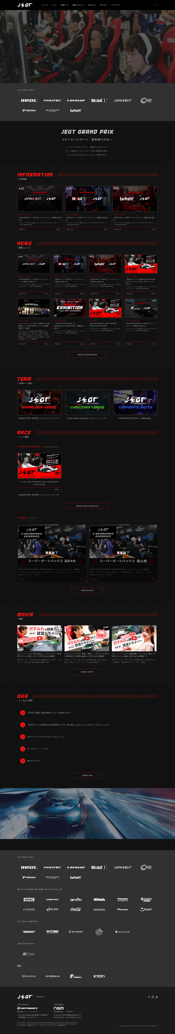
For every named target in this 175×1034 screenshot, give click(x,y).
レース (54, 5)
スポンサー (103, 5)
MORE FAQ (87, 776)
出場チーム (65, 5)
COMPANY (40, 997)
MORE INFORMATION (87, 355)
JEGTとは (92, 5)
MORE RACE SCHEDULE (87, 506)
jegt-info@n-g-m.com (73, 1017)
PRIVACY (69, 1012)
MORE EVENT (87, 591)
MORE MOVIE (87, 672)
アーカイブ (115, 5)
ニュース (45, 5)
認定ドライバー (78, 5)
